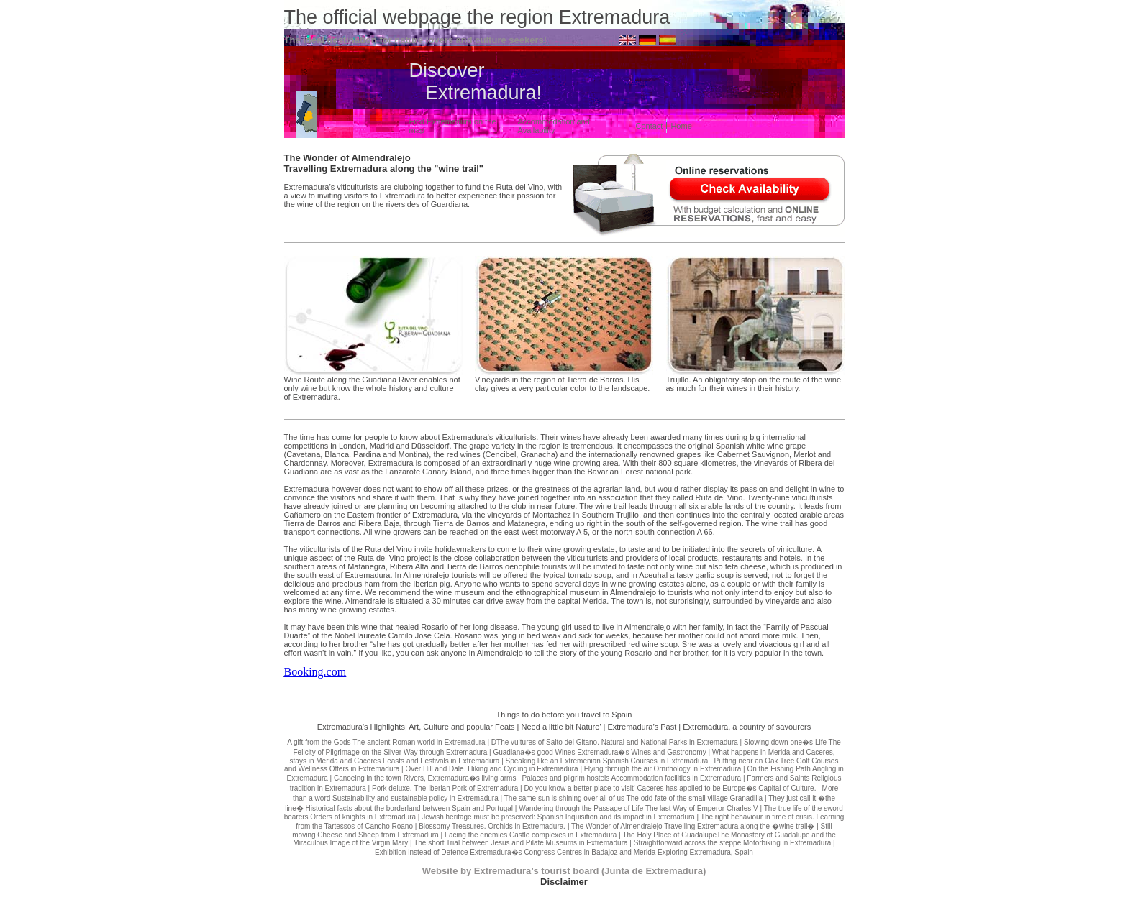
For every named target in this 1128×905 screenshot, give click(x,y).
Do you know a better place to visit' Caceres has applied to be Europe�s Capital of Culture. (670, 788)
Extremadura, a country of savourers (747, 726)
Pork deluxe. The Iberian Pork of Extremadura (445, 788)
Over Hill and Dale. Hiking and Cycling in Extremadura (492, 769)
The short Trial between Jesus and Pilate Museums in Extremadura (520, 843)
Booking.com (315, 672)
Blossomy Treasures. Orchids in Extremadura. (492, 826)
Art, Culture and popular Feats (461, 726)
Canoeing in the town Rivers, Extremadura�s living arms (425, 778)
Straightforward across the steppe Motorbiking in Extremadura (733, 843)
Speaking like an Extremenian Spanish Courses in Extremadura (607, 761)
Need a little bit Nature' (561, 726)
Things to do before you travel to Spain (564, 714)
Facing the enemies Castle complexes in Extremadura (531, 835)
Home (680, 125)
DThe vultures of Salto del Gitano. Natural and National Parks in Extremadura (614, 742)
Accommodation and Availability (554, 125)
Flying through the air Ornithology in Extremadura (662, 769)
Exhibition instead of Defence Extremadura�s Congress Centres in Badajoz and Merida (515, 852)
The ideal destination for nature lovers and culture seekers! (415, 40)
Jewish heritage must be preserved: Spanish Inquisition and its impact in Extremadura (558, 817)
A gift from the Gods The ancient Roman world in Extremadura (386, 742)
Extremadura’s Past (641, 726)
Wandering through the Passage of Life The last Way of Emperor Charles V (638, 808)
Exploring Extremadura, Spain (705, 852)
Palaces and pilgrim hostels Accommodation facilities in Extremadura (632, 778)
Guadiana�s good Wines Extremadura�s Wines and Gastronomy (599, 752)
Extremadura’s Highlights (361, 726)
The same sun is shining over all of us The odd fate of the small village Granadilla (633, 798)
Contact (649, 125)
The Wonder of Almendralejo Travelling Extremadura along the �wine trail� (692, 826)
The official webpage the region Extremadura (477, 17)
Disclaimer (564, 881)
